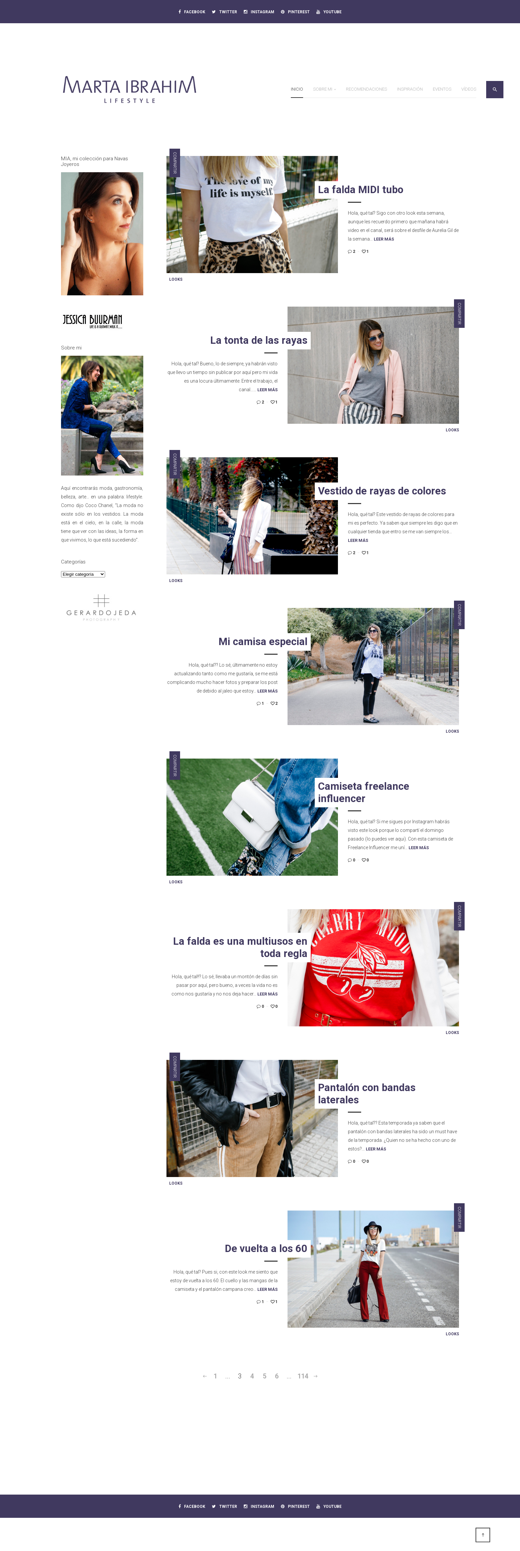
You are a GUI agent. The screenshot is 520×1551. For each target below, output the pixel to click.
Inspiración (410, 89)
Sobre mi (322, 89)
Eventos (442, 89)
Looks (175, 279)
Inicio (297, 89)
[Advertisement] (102, 736)
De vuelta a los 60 (266, 1248)
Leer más (384, 239)
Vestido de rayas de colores (382, 491)
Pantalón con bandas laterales (367, 1093)
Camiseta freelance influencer (363, 792)
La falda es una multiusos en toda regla (240, 947)
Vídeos (468, 89)
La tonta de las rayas (258, 340)
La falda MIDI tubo (360, 190)
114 (302, 1376)
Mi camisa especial (263, 641)
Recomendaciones (366, 89)
